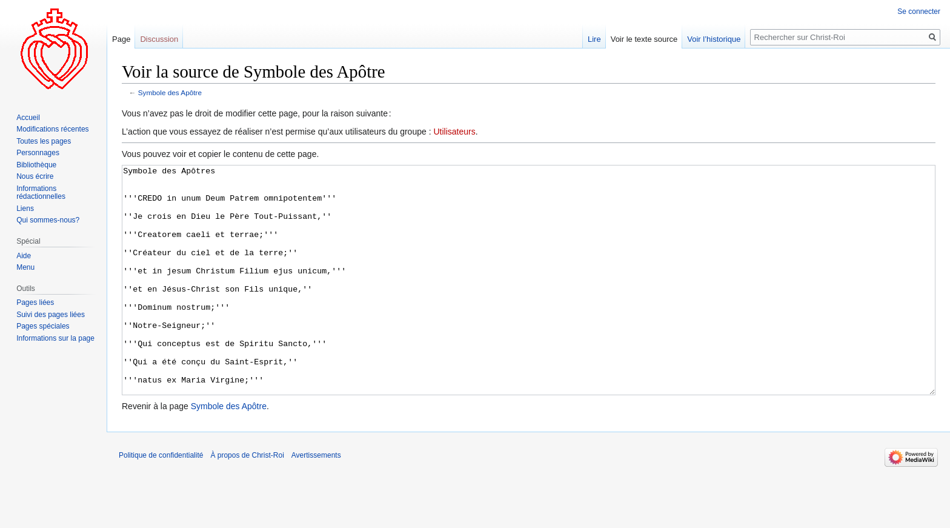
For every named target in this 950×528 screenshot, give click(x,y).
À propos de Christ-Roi (247, 500)
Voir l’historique (713, 39)
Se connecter (918, 11)
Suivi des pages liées (50, 314)
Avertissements (316, 500)
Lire (594, 39)
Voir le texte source (644, 39)
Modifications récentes (52, 129)
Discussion (159, 39)
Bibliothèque (36, 165)
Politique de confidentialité (161, 500)
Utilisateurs (454, 131)
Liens (25, 208)
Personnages (37, 153)
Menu (25, 267)
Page (121, 39)
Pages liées (35, 302)
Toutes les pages (43, 141)
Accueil (28, 117)
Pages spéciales (42, 326)
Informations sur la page (55, 338)
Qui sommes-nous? (47, 220)
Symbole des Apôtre (170, 92)
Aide (23, 256)
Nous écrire (34, 176)
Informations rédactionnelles (40, 192)
